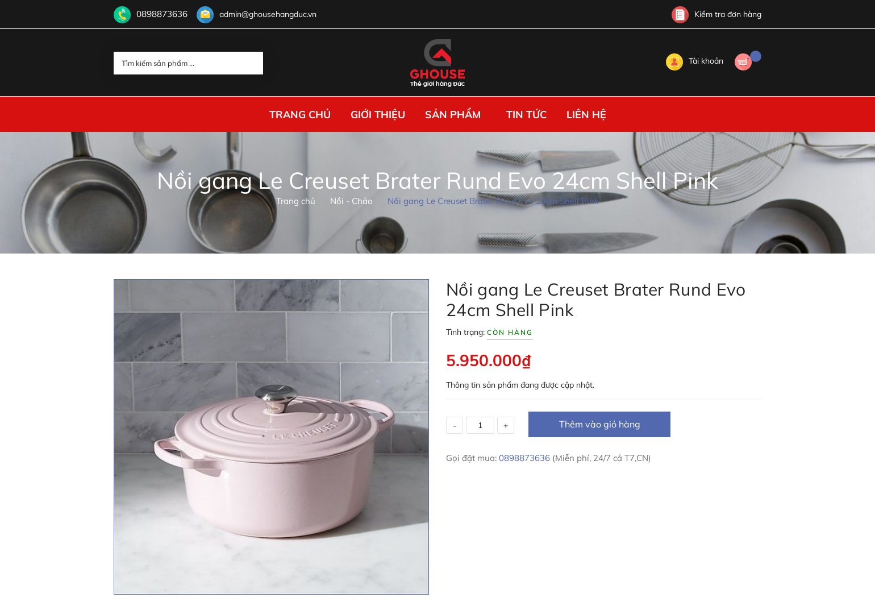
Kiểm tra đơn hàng (716, 14)
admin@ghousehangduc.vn (262, 14)
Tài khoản (694, 61)
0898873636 (159, 14)
